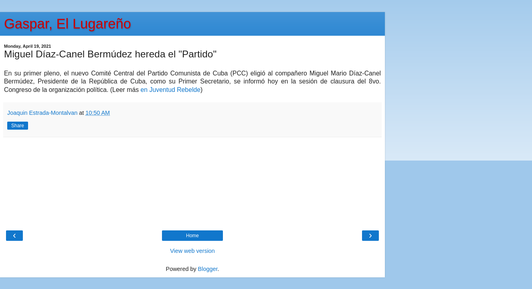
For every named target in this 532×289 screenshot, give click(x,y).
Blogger (208, 269)
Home (192, 235)
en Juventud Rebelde (171, 89)
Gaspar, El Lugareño (67, 23)
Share (17, 125)
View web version (192, 251)
